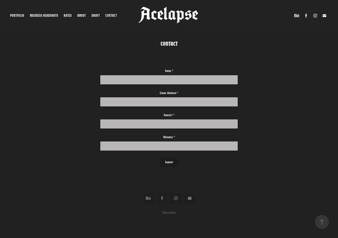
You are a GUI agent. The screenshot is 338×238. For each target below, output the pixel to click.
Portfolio (17, 15)
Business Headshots (44, 15)
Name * (169, 71)
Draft (96, 15)
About (81, 15)
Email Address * (169, 93)
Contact (111, 15)
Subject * (169, 115)
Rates (68, 15)
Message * (169, 137)
